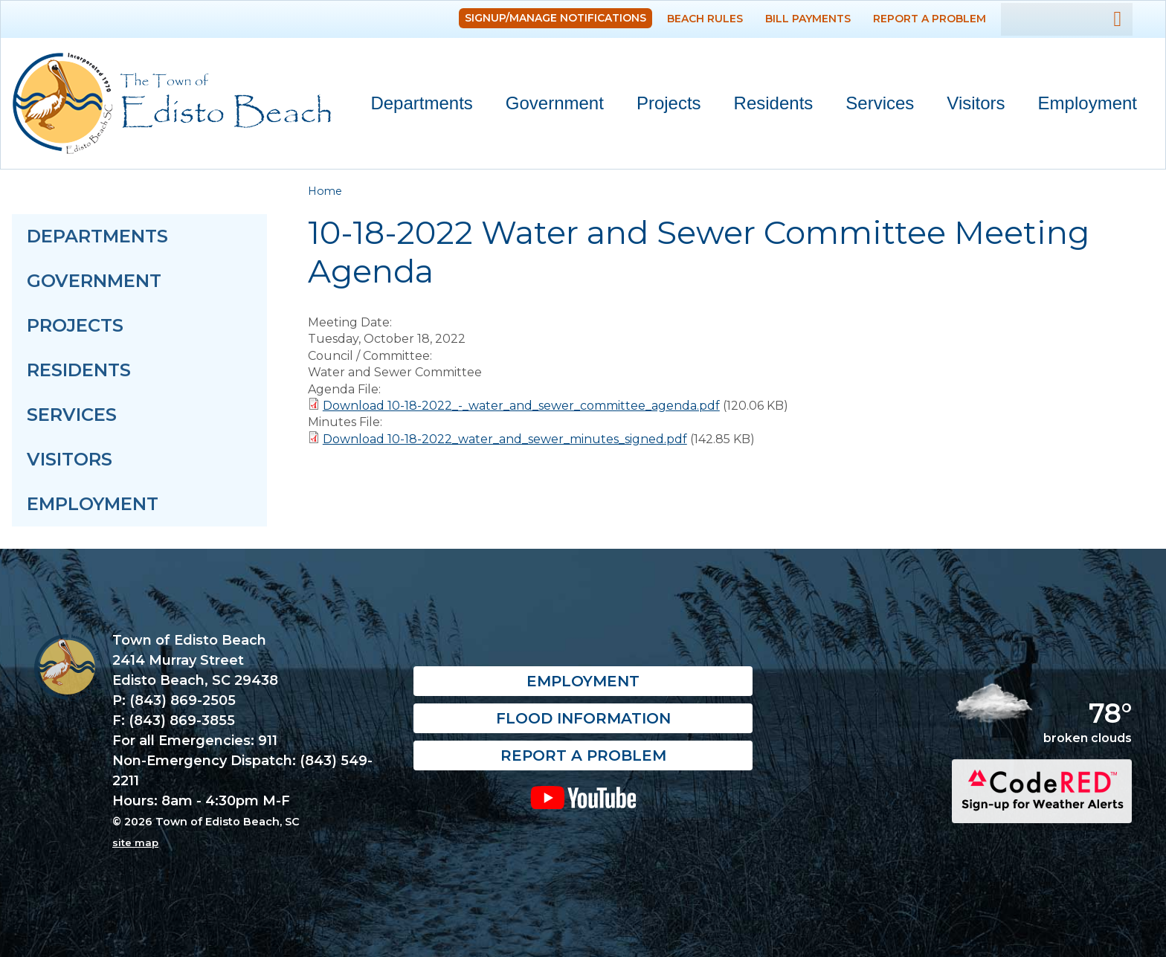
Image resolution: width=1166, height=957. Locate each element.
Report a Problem (929, 18)
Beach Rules (705, 18)
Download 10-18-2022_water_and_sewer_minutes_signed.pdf (505, 439)
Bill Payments (808, 18)
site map (135, 842)
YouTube (583, 798)
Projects (669, 103)
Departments (414, 106)
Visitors (969, 106)
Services (873, 106)
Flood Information (583, 719)
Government (548, 106)
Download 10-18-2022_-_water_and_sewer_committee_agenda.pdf (521, 406)
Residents (767, 106)
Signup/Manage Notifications (555, 18)
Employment (1087, 103)
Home (325, 191)
